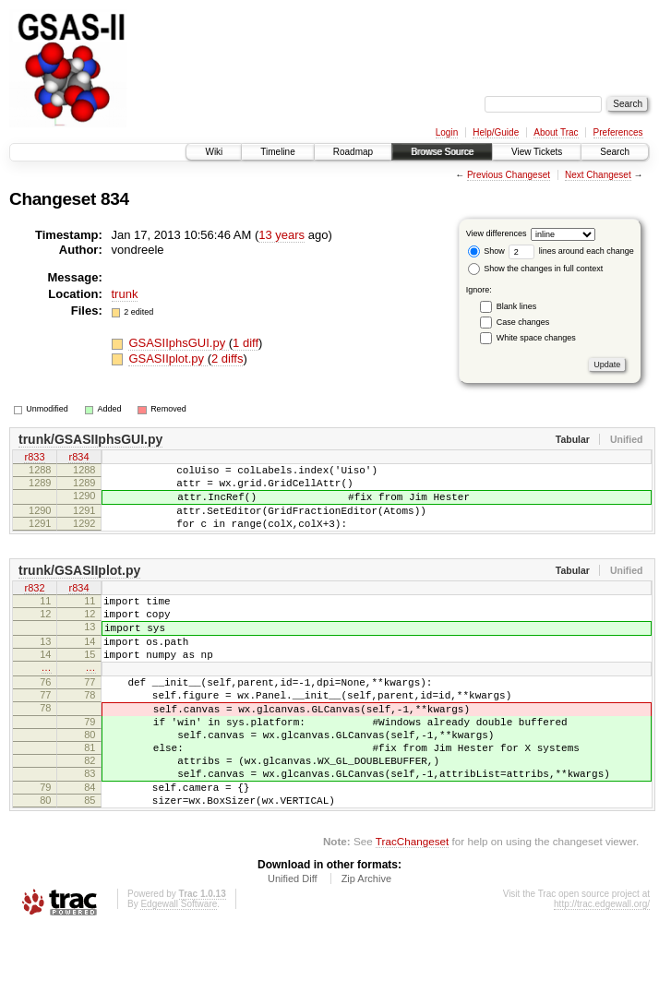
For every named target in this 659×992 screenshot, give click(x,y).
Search (614, 152)
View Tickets (536, 152)
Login (447, 132)
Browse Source (442, 152)
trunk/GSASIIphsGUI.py (90, 439)
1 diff (245, 343)
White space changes (536, 337)
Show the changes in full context (536, 268)
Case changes (523, 322)
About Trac (555, 132)
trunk (125, 294)
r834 (78, 458)
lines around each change (571, 251)
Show (486, 251)
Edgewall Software (178, 967)
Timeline (277, 152)
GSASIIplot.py (167, 358)
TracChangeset (412, 905)
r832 (34, 606)
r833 (34, 458)
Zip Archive (366, 942)
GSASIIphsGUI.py (178, 343)
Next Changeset (598, 175)
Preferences (618, 132)
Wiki (213, 152)
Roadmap (353, 152)
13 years (281, 235)
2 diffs (227, 358)
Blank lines (517, 306)
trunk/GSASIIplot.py (79, 587)
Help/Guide (496, 132)
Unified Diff (293, 942)
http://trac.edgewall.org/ (602, 967)
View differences (496, 233)
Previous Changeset (508, 175)
